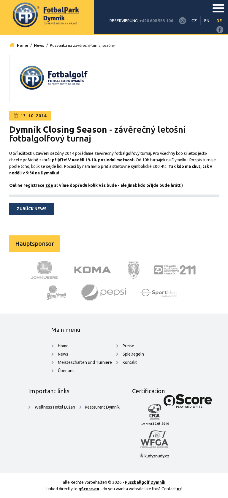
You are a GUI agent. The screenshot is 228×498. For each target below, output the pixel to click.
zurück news (32, 208)
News (39, 45)
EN (206, 20)
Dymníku (180, 160)
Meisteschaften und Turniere (85, 362)
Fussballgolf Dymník (145, 482)
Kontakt (130, 362)
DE (219, 20)
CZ (194, 20)
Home (18, 45)
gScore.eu (88, 488)
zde (49, 185)
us (179, 488)
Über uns (66, 370)
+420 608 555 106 (156, 20)
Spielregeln (133, 354)
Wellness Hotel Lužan (54, 407)
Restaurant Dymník (102, 407)
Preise (128, 345)
